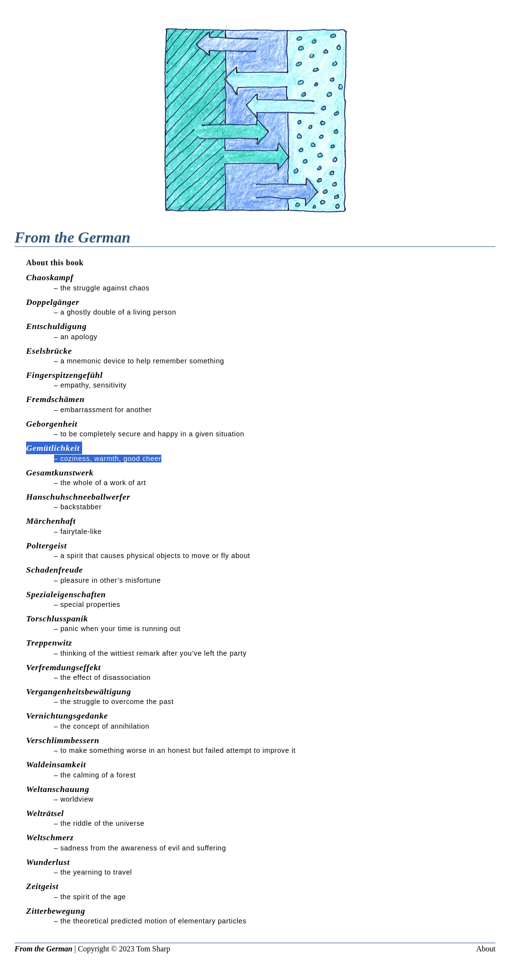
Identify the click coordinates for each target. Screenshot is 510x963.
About (486, 949)
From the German (43, 949)
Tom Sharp (153, 949)
